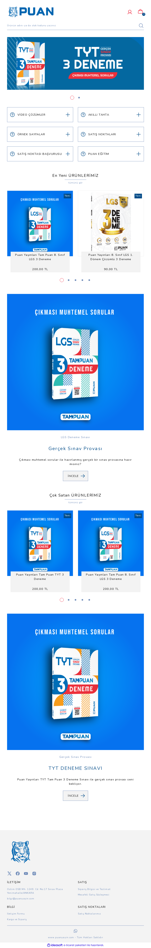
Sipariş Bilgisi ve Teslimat (94, 889)
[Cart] (140, 11)
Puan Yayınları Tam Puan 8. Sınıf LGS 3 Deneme (40, 257)
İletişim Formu (16, 913)
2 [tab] (79, 98)
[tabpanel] (75, 63)
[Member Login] (129, 12)
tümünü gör (75, 182)
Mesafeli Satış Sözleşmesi (94, 894)
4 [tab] (82, 280)
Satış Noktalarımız (89, 913)
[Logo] (31, 12)
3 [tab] (75, 280)
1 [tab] (72, 98)
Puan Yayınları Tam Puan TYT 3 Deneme (40, 577)
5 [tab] (89, 280)
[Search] (75, 25)
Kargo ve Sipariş (17, 919)
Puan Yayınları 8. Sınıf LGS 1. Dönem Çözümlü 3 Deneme (110, 257)
